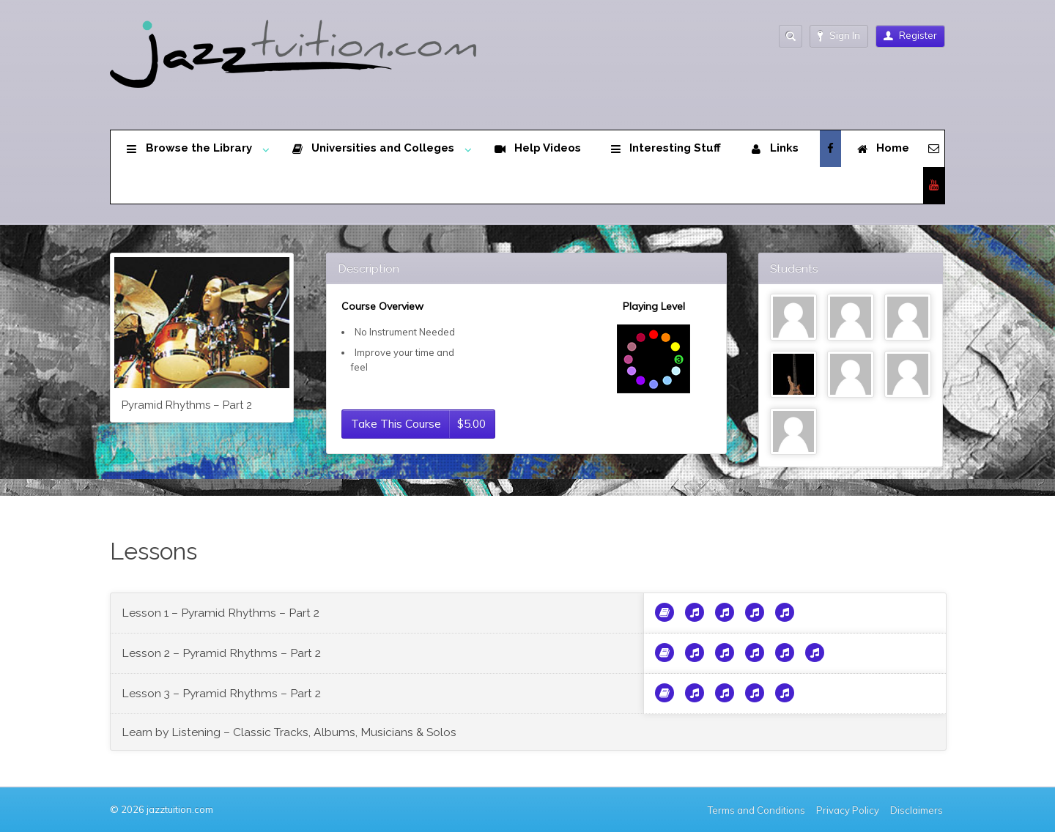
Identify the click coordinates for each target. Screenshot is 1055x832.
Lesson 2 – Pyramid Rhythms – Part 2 (221, 653)
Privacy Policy (847, 810)
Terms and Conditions (756, 810)
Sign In (839, 35)
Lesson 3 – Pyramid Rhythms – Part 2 (221, 693)
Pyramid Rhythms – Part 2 (187, 404)
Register (910, 35)
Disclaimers (917, 810)
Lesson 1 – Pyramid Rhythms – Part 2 (220, 613)
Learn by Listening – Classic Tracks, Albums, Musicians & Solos (289, 732)
